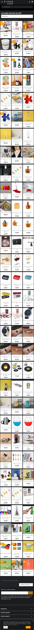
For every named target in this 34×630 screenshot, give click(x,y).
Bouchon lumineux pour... (17, 536)
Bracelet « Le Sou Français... (17, 338)
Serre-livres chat (5, 427)
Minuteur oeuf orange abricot (28, 428)
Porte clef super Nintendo (17, 392)
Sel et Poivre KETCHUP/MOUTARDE (28, 34)
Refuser (5, 627)
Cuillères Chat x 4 (17, 463)
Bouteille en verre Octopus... (17, 141)
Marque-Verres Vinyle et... (17, 303)
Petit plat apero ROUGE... (17, 285)
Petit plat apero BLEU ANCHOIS (6, 285)
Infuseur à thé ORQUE (5, 231)
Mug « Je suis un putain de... (6, 536)
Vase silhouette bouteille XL (28, 123)
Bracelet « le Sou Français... (28, 338)
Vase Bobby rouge (28, 105)
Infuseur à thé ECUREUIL (28, 213)
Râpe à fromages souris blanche (17, 518)
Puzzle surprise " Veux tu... (17, 321)
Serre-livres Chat (17, 445)
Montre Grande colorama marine (5, 338)
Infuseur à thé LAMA (28, 230)
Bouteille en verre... (5, 141)
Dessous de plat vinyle (28, 374)
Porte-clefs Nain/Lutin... (6, 195)
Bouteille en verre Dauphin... (28, 141)
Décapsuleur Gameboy (6, 392)
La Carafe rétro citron (17, 410)
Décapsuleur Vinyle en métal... (5, 374)
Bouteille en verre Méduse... (5, 410)
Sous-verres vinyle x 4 (17, 374)
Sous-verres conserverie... (17, 554)
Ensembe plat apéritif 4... (5, 554)
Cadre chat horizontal (5, 445)
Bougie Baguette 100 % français (17, 87)
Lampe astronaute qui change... (5, 518)
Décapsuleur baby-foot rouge (28, 87)
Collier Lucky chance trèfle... (17, 177)
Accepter (28, 627)
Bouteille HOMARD (28, 571)
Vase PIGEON (5, 33)
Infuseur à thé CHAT (17, 230)
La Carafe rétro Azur (17, 123)
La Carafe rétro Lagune (28, 410)
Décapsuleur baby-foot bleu (17, 70)
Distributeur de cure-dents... (5, 159)
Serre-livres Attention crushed (28, 464)
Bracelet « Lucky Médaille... (28, 159)
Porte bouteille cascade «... (5, 267)
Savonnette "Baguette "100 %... (28, 70)
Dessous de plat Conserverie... (28, 554)
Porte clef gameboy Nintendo (28, 392)
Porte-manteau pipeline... (28, 249)
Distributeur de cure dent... (17, 213)
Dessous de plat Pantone (28, 195)
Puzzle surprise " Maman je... (17, 34)
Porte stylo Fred (17, 194)
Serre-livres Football (28, 535)
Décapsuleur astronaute (28, 500)
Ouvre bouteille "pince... (28, 518)
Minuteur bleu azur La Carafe (17, 428)
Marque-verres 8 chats (28, 267)
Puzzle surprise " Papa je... (28, 303)
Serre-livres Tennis (28, 481)
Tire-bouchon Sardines (5, 303)
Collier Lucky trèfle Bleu (5, 500)
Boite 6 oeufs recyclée (5, 70)
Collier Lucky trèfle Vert (5, 105)
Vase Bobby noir (17, 51)
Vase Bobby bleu (6, 123)
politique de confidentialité (12, 624)
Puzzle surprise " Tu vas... (6, 321)
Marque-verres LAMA (5, 248)
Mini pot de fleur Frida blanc (17, 482)
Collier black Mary (17, 159)
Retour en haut (26, 585)
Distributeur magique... (6, 464)
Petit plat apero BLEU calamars (28, 285)
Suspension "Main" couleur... (5, 177)
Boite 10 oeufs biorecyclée (5, 87)
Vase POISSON (28, 51)
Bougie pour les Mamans (6, 52)
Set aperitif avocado (6, 212)
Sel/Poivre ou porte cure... (28, 446)
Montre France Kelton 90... (28, 321)
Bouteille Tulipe (17, 571)
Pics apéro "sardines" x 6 (17, 105)
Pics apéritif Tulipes (5, 571)
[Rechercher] (17, 6)
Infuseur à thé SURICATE (28, 177)
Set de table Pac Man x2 (17, 249)
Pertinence (17, 16)
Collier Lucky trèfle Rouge (17, 500)
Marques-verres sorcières (17, 267)
